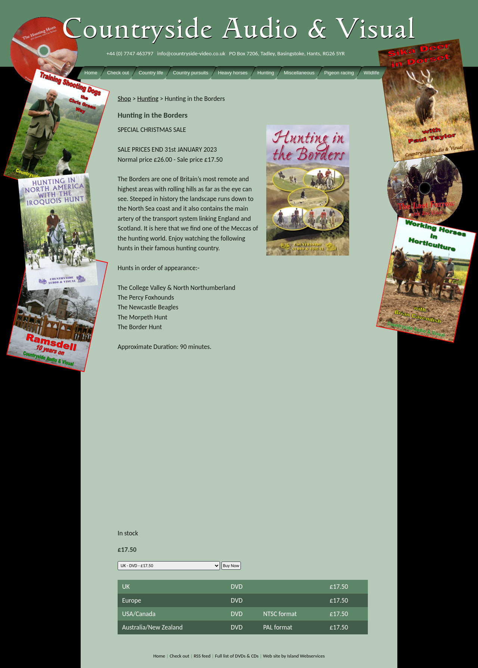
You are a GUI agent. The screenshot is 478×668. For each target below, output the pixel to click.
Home (159, 656)
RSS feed (202, 656)
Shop (124, 99)
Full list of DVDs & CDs (237, 656)
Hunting (148, 99)
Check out (179, 656)
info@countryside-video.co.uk (191, 53)
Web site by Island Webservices (294, 656)
